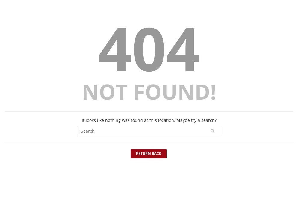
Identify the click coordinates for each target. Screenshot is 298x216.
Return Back (148, 153)
